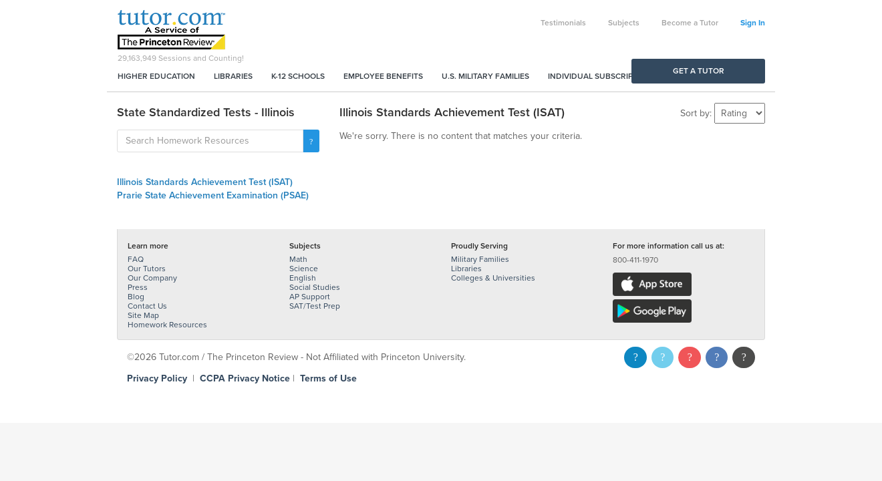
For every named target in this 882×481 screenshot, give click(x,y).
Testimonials (563, 22)
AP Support (309, 296)
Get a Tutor (698, 70)
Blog (136, 296)
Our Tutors (147, 268)
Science (303, 268)
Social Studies (314, 287)
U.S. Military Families (485, 76)
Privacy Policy (157, 378)
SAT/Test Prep (314, 306)
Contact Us (147, 306)
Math (298, 259)
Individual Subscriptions (602, 76)
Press (138, 287)
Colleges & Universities (493, 278)
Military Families (480, 259)
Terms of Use (328, 378)
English (302, 278)
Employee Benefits (383, 76)
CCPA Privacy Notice (245, 378)
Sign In (752, 22)
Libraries (233, 76)
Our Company (152, 278)
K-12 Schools (298, 76)
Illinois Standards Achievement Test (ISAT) (205, 182)
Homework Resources (167, 324)
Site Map (143, 315)
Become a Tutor (690, 22)
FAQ (136, 259)
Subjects (623, 22)
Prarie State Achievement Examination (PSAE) (213, 195)
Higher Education (156, 76)
